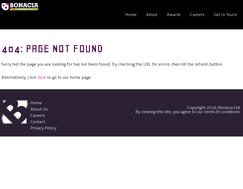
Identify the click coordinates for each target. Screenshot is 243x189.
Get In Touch (225, 14)
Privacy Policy (43, 127)
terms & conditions (222, 111)
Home (131, 14)
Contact (37, 121)
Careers (197, 14)
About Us (39, 109)
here (42, 77)
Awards (174, 14)
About (151, 14)
